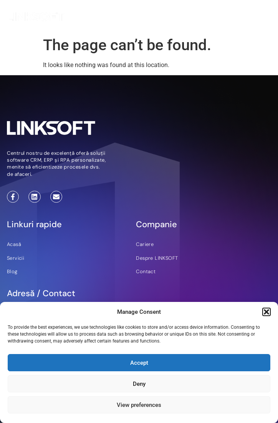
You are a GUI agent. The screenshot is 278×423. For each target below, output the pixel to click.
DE (206, 18)
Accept (139, 362)
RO (215, 18)
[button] (266, 312)
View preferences (139, 405)
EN (196, 18)
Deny (139, 383)
